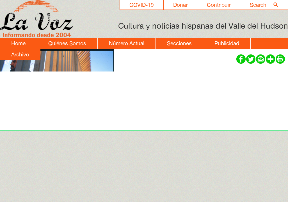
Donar (180, 4)
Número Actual (126, 43)
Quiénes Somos (67, 43)
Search (258, 4)
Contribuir (218, 4)
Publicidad (226, 43)
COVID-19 (141, 4)
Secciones (179, 43)
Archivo (20, 54)
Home (18, 43)
